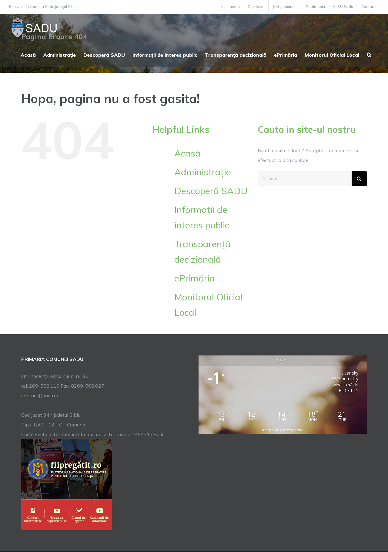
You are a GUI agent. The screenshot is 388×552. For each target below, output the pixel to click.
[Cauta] (359, 178)
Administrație (202, 172)
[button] (369, 54)
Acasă (187, 153)
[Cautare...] (305, 178)
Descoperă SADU (210, 191)
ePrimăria (194, 278)
